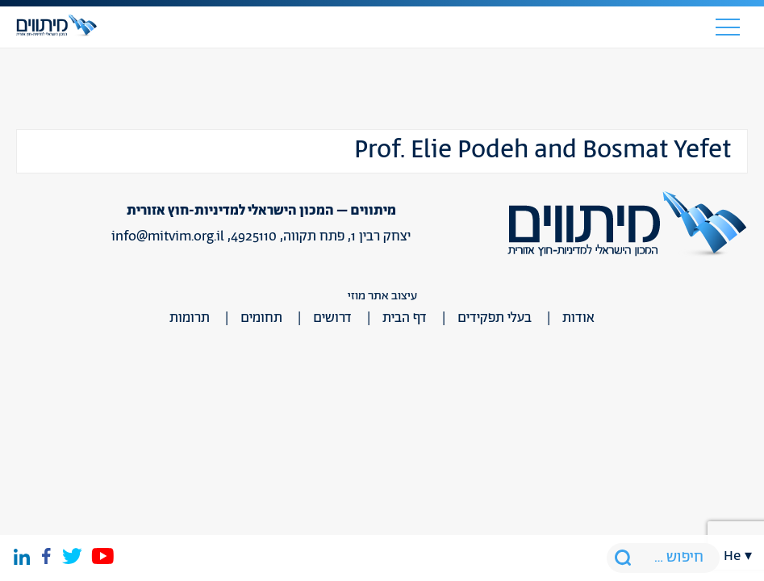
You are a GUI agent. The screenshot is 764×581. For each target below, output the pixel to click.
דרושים (332, 318)
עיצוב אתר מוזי (382, 295)
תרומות (189, 318)
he (732, 556)
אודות (578, 318)
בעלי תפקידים (494, 318)
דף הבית (404, 318)
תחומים (261, 318)
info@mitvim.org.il (167, 236)
